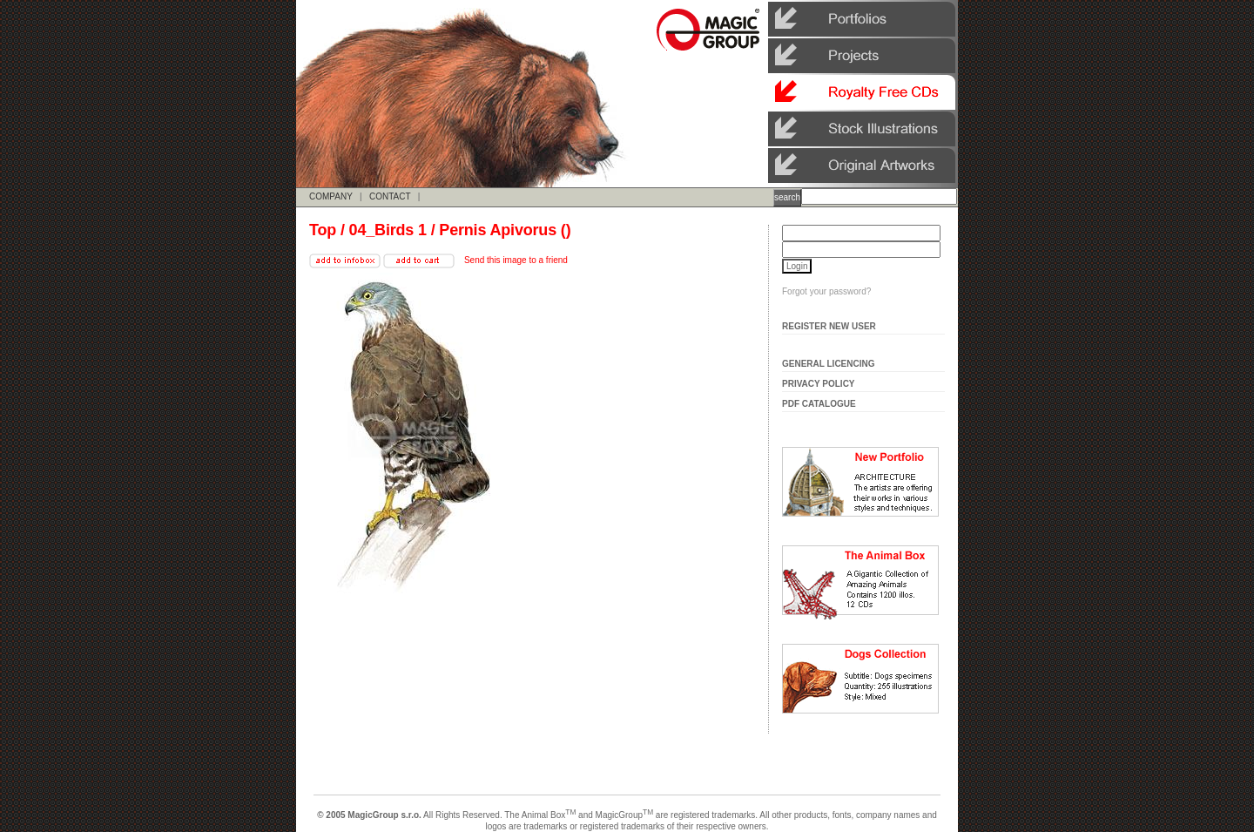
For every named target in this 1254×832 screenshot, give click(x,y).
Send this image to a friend (516, 260)
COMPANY (331, 196)
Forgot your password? (826, 291)
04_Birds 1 (388, 230)
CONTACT (389, 196)
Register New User (829, 326)
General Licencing (828, 364)
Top (322, 230)
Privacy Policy (818, 384)
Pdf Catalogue (819, 404)
